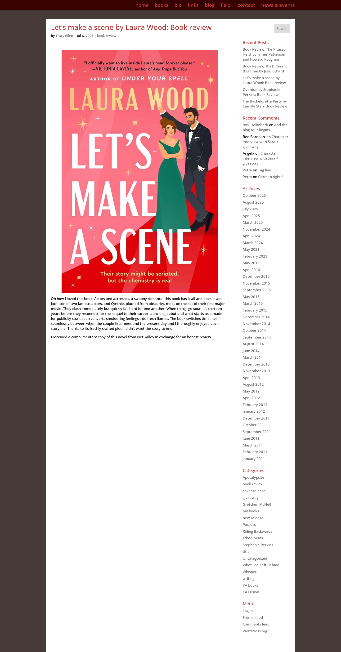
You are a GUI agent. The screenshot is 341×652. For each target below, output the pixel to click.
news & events (278, 6)
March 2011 (253, 445)
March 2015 (253, 303)
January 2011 (254, 458)
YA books (250, 585)
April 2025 (251, 215)
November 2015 (256, 283)
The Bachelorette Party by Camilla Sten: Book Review (265, 103)
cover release (254, 490)
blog (210, 6)
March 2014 (253, 357)
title (246, 551)
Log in (248, 610)
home (142, 6)
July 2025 (250, 208)
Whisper (249, 571)
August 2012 (253, 384)
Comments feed (256, 624)
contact (246, 6)
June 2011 (251, 438)
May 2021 (251, 249)
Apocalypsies (254, 477)
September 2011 (257, 431)
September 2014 (257, 337)
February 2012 (255, 404)
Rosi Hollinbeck (255, 124)
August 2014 (253, 343)
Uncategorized (255, 558)
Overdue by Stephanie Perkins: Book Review (261, 92)
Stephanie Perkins (258, 544)
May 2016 (251, 262)
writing (248, 578)
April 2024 (251, 235)
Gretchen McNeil (257, 504)
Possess (249, 524)
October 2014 (254, 330)
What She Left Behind (261, 565)
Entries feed (253, 617)
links (193, 6)
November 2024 (256, 229)
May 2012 (251, 391)
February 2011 (255, 451)
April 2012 (251, 397)
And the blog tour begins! (265, 127)
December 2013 (256, 364)
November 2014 (256, 323)
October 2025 (254, 195)
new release (253, 517)
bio (178, 6)
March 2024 (253, 242)
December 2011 (256, 418)
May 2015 (251, 296)
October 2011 (254, 424)
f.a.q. (226, 6)
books (161, 6)
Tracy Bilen (64, 35)
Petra (247, 170)
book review (106, 35)
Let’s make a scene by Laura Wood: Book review (264, 80)
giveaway (251, 497)
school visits (253, 538)
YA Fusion (251, 591)
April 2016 (251, 269)
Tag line (264, 170)
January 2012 (254, 411)
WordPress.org (255, 631)
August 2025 (253, 202)
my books (251, 511)
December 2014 (256, 316)
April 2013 (251, 377)
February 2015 (255, 310)
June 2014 (251, 350)
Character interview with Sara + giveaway (265, 141)
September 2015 (257, 289)
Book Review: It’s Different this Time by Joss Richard (265, 68)
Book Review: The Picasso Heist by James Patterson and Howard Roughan (264, 54)
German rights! (270, 176)
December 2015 (256, 276)
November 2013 (256, 370)
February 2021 (255, 256)
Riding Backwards (257, 531)
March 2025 (253, 222)
